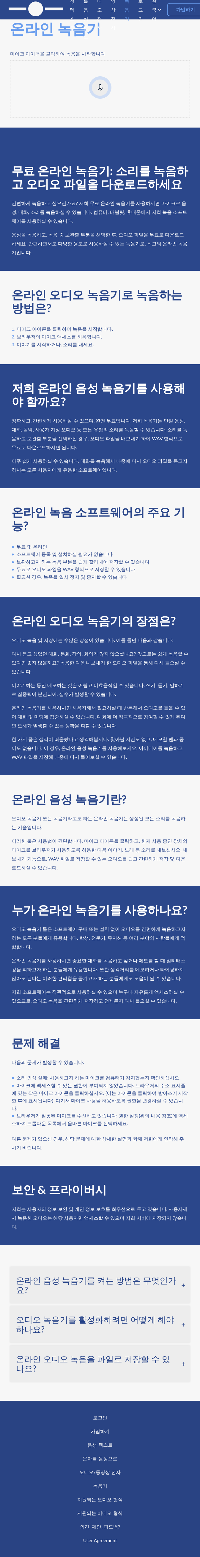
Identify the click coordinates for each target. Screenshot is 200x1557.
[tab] (100, 1285)
